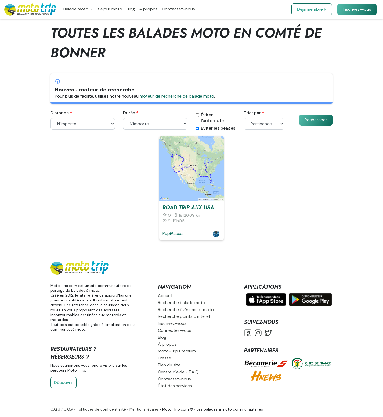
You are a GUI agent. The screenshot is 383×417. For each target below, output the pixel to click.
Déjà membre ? (311, 9)
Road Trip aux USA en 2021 (199, 208)
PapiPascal (172, 233)
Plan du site (169, 365)
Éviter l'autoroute (210, 117)
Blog (131, 9)
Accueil (165, 295)
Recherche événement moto (186, 309)
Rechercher (316, 120)
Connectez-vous (174, 330)
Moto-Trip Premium (177, 351)
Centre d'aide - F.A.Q (178, 372)
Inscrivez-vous (357, 9)
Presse (164, 358)
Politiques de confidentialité (101, 409)
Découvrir (63, 382)
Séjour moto (110, 9)
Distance (59, 113)
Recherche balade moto (181, 302)
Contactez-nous (178, 9)
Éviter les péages (215, 128)
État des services (175, 386)
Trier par (252, 113)
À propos (148, 9)
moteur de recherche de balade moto (177, 96)
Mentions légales (144, 409)
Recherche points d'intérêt (184, 316)
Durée (129, 113)
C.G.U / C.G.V (61, 409)
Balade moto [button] (76, 9)
